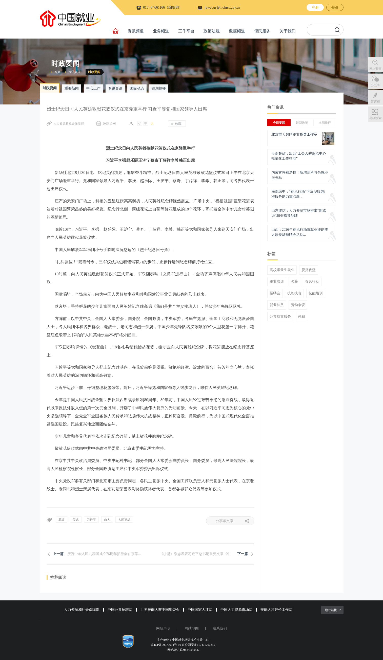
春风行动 (312, 281)
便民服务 (262, 31)
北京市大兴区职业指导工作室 (294, 134)
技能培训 (316, 293)
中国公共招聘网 (120, 610)
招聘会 (275, 293)
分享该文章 (228, 521)
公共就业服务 (280, 316)
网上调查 (375, 68)
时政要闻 (94, 72)
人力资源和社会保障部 (81, 610)
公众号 (375, 85)
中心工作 (93, 88)
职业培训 (277, 281)
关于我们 (287, 31)
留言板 (375, 101)
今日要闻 (279, 122)
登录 (334, 7)
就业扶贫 (277, 305)
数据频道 (237, 31)
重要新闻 (72, 88)
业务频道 (161, 31)
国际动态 (137, 88)
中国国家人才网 (200, 610)
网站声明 (163, 628)
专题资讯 (115, 88)
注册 (315, 7)
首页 (57, 72)
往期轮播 (159, 88)
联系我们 (220, 628)
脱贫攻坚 (308, 270)
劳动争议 (298, 305)
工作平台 (186, 31)
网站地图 (192, 628)
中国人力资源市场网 (236, 610)
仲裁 (301, 316)
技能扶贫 (294, 293)
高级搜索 (375, 118)
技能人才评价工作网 (276, 610)
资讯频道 (136, 31)
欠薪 (294, 281)
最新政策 (302, 122)
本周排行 (325, 122)
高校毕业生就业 (282, 270)
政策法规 (212, 31)
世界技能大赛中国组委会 (159, 610)
